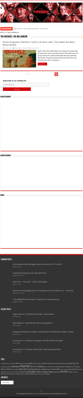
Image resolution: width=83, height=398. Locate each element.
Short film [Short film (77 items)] (24, 372)
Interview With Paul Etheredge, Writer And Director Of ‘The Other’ (37, 264)
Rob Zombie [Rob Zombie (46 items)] (9, 372)
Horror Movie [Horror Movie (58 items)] (55, 367)
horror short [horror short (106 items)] (6, 369)
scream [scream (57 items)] (18, 372)
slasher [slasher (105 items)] (39, 372)
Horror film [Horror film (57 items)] (47, 367)
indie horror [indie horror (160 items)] (24, 369)
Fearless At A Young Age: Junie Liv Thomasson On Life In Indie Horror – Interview (43, 291)
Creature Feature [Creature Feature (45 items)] (37, 363)
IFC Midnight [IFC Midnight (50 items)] (14, 369)
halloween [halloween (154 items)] (15, 366)
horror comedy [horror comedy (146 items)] (37, 366)
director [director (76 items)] (44, 363)
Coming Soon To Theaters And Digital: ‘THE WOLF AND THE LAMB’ (38, 341)
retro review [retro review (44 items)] (63, 369)
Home (3, 32)
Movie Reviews (18, 48)
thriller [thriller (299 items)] (64, 371)
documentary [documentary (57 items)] (52, 363)
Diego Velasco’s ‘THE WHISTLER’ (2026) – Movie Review (31, 28)
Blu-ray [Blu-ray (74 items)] (18, 363)
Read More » (42, 64)
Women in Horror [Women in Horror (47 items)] (39, 374)
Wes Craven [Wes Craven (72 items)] (30, 374)
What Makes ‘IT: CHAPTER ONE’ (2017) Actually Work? (33, 323)
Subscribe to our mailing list (14, 81)
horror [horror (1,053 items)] (25, 366)
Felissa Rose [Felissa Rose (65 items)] (64, 363)
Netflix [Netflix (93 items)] (57, 369)
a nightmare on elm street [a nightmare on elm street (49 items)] (8, 363)
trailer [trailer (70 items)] (70, 372)
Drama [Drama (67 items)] (58, 363)
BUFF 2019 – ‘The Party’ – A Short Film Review (30, 282)
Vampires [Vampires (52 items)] (12, 374)
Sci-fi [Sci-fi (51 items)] (14, 372)
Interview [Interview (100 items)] (33, 369)
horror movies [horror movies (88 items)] (65, 367)
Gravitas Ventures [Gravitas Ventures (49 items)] (6, 367)
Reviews (25, 48)
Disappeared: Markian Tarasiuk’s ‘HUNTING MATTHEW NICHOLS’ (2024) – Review (43, 332)
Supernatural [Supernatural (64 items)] (56, 372)
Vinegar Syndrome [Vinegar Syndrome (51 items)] (20, 374)
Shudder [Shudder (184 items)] (32, 371)
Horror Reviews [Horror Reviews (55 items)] (75, 367)
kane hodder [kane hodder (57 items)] (51, 369)
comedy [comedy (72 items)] (30, 363)
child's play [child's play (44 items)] (24, 363)
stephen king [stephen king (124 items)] (47, 372)
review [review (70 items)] (69, 369)
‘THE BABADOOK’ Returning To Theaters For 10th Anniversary (36, 299)
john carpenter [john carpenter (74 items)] (42, 369)
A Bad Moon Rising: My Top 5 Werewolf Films (29, 273)
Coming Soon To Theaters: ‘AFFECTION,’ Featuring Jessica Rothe (37, 349)
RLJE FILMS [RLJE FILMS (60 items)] (75, 369)
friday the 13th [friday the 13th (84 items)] (73, 363)
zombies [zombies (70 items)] (47, 374)
